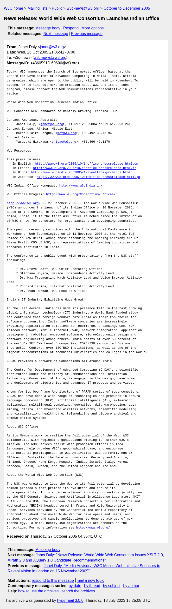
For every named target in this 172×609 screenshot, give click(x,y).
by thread (92, 586)
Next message (56, 34)
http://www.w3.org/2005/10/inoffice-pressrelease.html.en (86, 164)
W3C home (13, 8)
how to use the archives (38, 591)
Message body (47, 28)
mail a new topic (90, 580)
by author (131, 586)
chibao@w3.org (64, 142)
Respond (71, 28)
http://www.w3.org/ (23, 203)
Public (57, 8)
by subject (111, 586)
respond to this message (53, 580)
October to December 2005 (127, 8)
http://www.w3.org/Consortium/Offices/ (81, 194)
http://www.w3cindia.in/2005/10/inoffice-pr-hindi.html (80, 172)
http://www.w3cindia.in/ (80, 186)
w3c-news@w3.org (83, 8)
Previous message (87, 34)
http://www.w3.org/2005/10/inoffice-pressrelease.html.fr (84, 168)
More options (93, 28)
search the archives (78, 591)
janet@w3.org (52, 47)
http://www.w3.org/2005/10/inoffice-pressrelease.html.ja (88, 177)
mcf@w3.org (66, 133)
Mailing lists (37, 8)
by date (75, 586)
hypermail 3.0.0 (70, 600)
